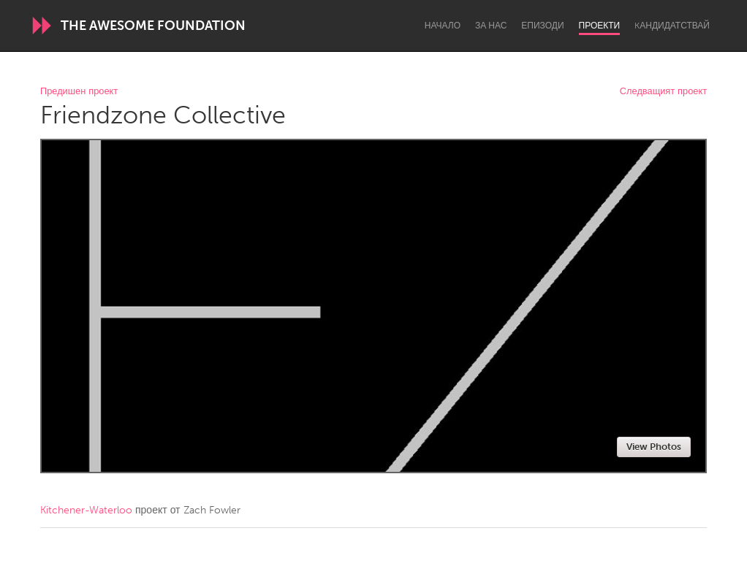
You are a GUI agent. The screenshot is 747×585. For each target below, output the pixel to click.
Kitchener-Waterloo (86, 510)
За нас (491, 25)
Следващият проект (663, 91)
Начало (442, 25)
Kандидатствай (672, 25)
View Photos (653, 446)
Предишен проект (79, 91)
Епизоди (542, 25)
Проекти (600, 25)
